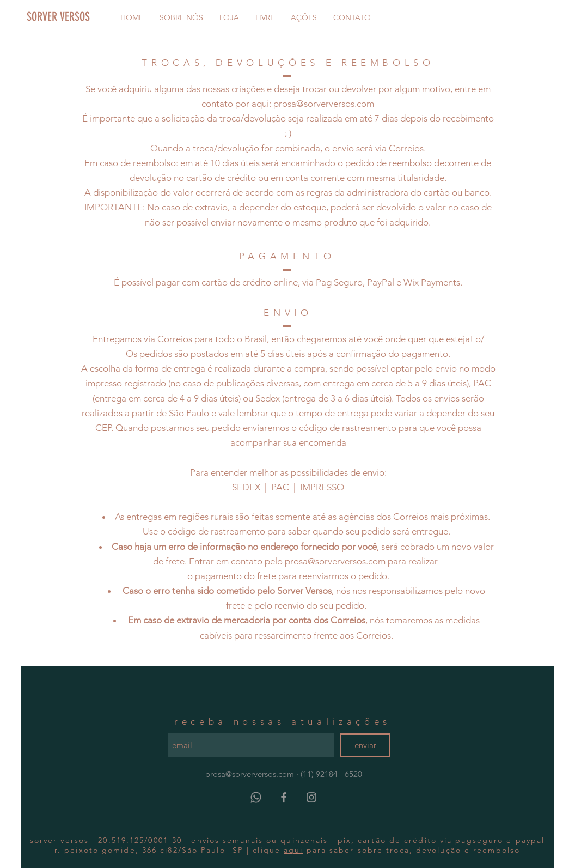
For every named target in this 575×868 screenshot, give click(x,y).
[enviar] (365, 745)
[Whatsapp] (255, 797)
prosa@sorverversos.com (323, 103)
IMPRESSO (322, 487)
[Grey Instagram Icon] (311, 797)
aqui (293, 850)
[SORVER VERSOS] (78, 17)
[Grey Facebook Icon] (283, 797)
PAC (280, 487)
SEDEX (246, 487)
